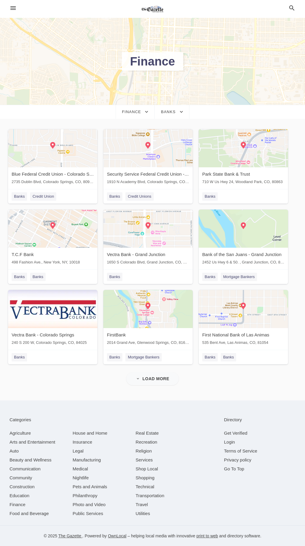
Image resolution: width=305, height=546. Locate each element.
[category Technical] (145, 486)
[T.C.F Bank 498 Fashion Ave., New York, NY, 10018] (53, 238)
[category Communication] (25, 468)
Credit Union (43, 196)
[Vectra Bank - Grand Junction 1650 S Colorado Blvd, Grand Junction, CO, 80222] (148, 238)
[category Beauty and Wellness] (31, 459)
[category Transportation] (150, 495)
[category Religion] (144, 450)
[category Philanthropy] (85, 495)
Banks (19, 196)
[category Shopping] (145, 477)
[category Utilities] (143, 513)
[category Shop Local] (147, 468)
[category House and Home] (90, 433)
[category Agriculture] (20, 433)
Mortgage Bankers (239, 276)
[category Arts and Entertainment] (32, 441)
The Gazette (70, 535)
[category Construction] (22, 486)
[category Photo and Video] (89, 504)
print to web (207, 535)
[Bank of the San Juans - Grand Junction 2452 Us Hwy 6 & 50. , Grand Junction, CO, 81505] (243, 238)
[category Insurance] (82, 441)
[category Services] (144, 459)
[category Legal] (78, 450)
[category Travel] (142, 504)
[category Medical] (80, 468)
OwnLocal (117, 535)
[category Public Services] (88, 513)
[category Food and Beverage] (29, 513)
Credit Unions (139, 196)
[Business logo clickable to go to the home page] (152, 9)
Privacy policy (237, 459)
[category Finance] (17, 504)
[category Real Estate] (147, 433)
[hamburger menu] (13, 8)
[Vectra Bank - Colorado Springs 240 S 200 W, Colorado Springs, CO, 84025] (53, 318)
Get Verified (235, 433)
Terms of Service (240, 450)
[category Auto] (14, 450)
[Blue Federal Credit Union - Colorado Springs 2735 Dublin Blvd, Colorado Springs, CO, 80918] (53, 158)
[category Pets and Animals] (90, 486)
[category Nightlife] (81, 477)
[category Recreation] (146, 441)
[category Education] (19, 495)
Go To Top (234, 468)
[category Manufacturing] (87, 459)
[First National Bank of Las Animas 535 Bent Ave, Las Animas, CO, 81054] (243, 318)
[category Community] (21, 477)
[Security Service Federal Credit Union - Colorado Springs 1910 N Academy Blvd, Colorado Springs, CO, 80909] (148, 158)
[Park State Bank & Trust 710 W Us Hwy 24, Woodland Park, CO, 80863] (243, 158)
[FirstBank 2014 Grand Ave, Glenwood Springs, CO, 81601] (148, 318)
